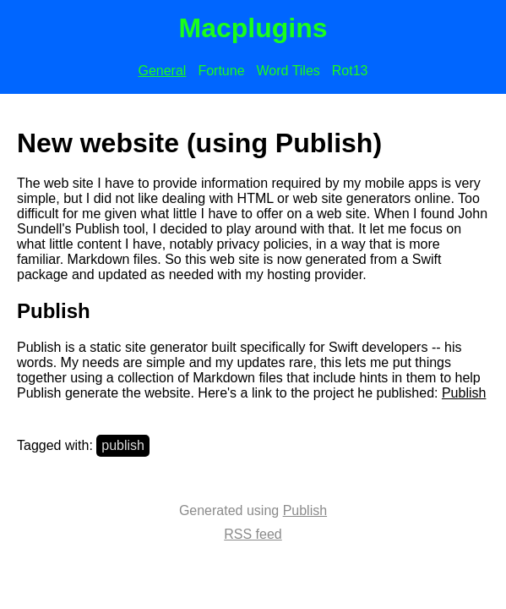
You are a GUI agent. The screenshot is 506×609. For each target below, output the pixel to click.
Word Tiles (288, 70)
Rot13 (350, 70)
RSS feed (252, 534)
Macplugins (252, 28)
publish (122, 445)
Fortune (221, 70)
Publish (464, 393)
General (162, 70)
